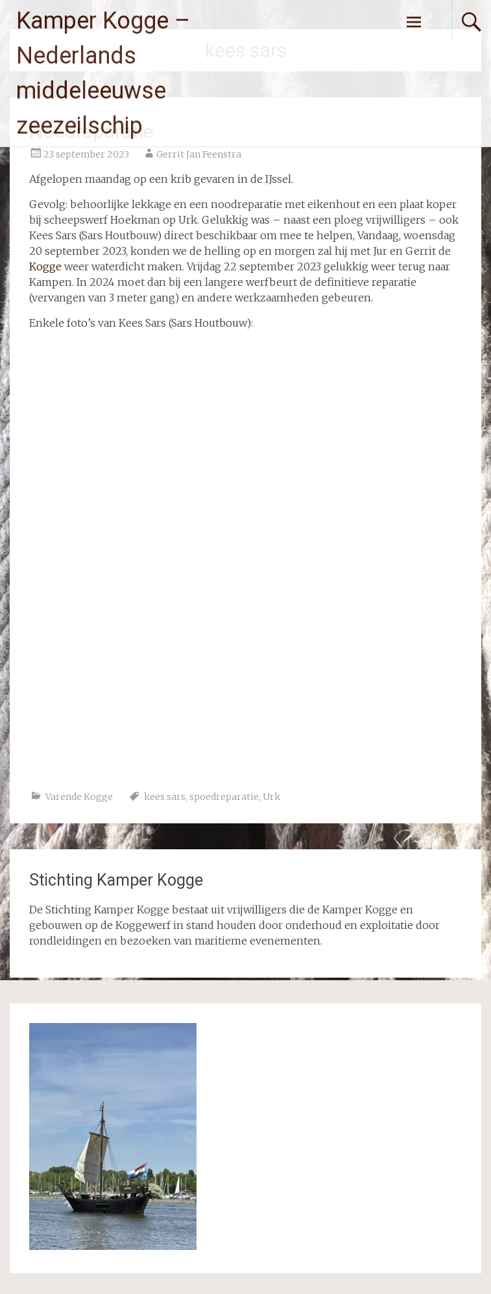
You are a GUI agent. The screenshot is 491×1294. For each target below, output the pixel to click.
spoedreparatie (224, 797)
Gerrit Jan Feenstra (198, 154)
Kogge (45, 266)
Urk (271, 797)
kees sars (165, 797)
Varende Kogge (79, 797)
